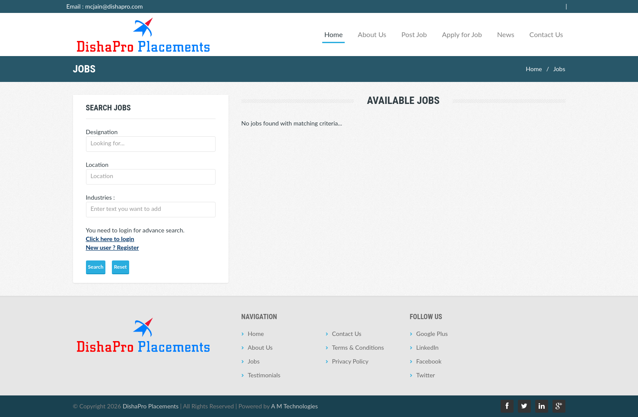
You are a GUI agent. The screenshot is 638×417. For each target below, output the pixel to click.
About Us (372, 34)
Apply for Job (462, 34)
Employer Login (506, 6)
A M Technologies (294, 406)
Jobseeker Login (553, 6)
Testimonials (264, 375)
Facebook (429, 361)
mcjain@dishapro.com (114, 6)
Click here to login (110, 238)
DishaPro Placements (150, 406)
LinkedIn (427, 347)
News (505, 34)
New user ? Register (112, 247)
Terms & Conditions (358, 347)
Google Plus (432, 333)
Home (333, 34)
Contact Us (546, 34)
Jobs (559, 68)
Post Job (414, 34)
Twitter (425, 375)
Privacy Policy (350, 361)
